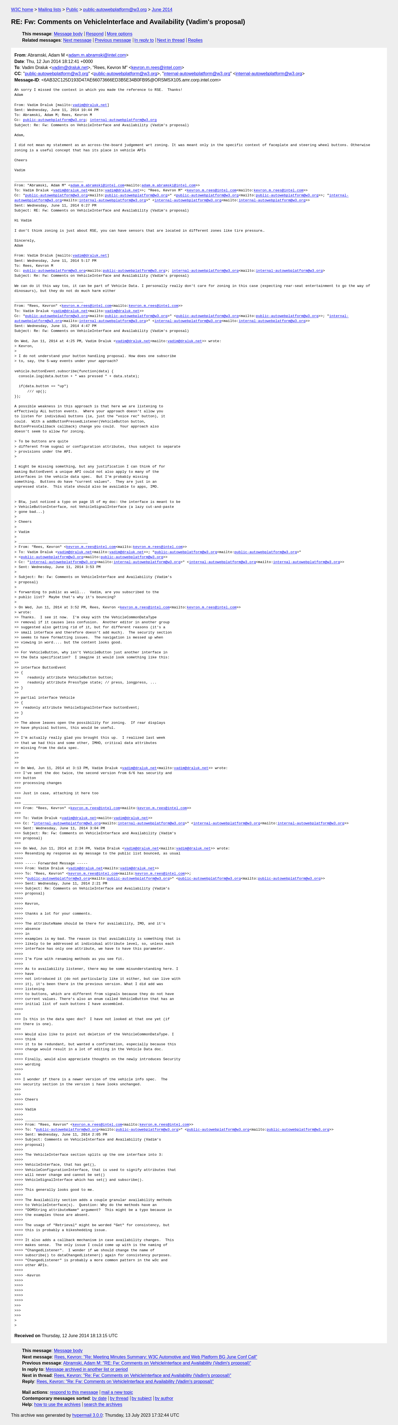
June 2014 (162, 9)
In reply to (144, 40)
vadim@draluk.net (70, 67)
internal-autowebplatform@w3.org (197, 73)
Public (72, 9)
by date (99, 1398)
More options (120, 33)
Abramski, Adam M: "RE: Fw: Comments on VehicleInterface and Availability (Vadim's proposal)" (157, 1363)
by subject (141, 1398)
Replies (195, 40)
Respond (95, 33)
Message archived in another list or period (87, 1369)
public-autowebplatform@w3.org (115, 9)
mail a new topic (117, 1392)
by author (164, 1398)
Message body (68, 33)
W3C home (22, 9)
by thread (119, 1398)
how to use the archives (57, 1404)
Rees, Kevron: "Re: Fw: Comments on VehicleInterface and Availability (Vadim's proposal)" (142, 1375)
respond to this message (74, 1392)
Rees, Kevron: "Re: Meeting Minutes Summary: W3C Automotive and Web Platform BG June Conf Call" (155, 1357)
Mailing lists (49, 9)
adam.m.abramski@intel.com (97, 55)
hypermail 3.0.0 (87, 1415)
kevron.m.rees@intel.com (156, 67)
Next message (77, 40)
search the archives (103, 1404)
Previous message (113, 40)
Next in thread (171, 40)
